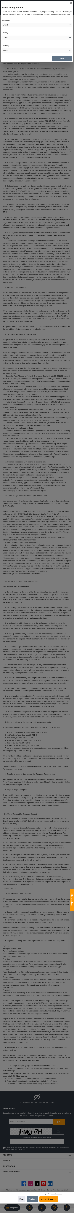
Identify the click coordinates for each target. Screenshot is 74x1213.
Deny (22, 1199)
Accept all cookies (48, 1199)
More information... (56, 1194)
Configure (32, 1199)
